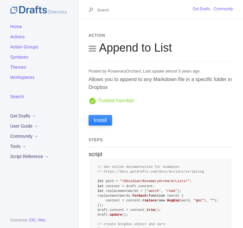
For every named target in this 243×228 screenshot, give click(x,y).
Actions (17, 36)
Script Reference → (29, 156)
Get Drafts (201, 9)
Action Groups (24, 46)
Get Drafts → (23, 115)
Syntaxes (19, 57)
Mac (42, 220)
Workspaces (22, 77)
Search (17, 96)
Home (16, 26)
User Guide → (24, 126)
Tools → (18, 146)
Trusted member (111, 100)
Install (100, 120)
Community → (24, 136)
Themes (18, 67)
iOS (32, 220)
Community (223, 9)
